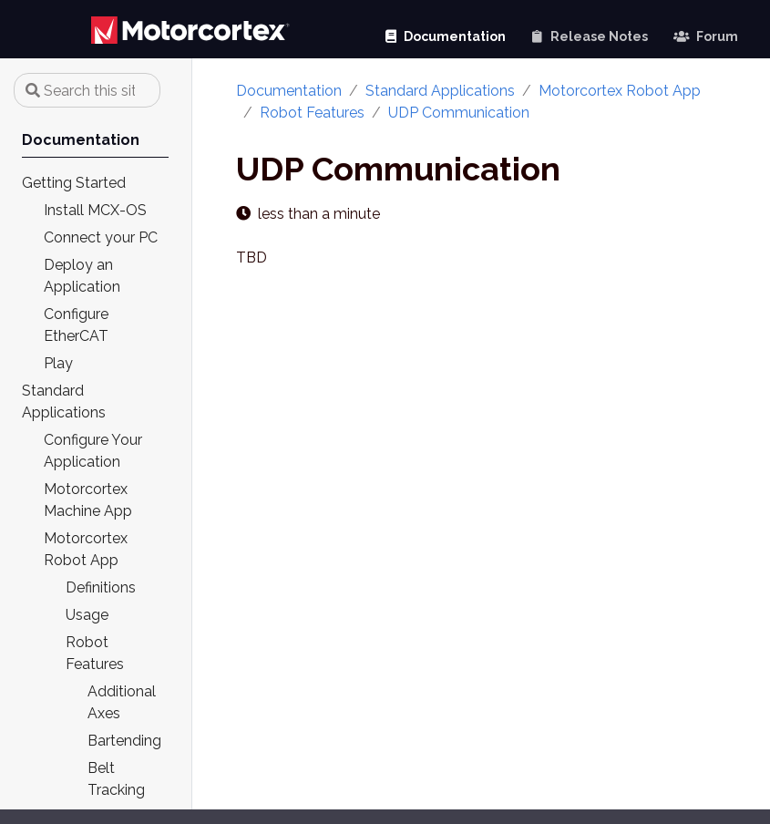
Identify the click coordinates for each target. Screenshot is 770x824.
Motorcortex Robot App (620, 90)
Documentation (289, 90)
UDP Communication (458, 112)
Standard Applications (440, 90)
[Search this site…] (87, 90)
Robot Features (312, 112)
